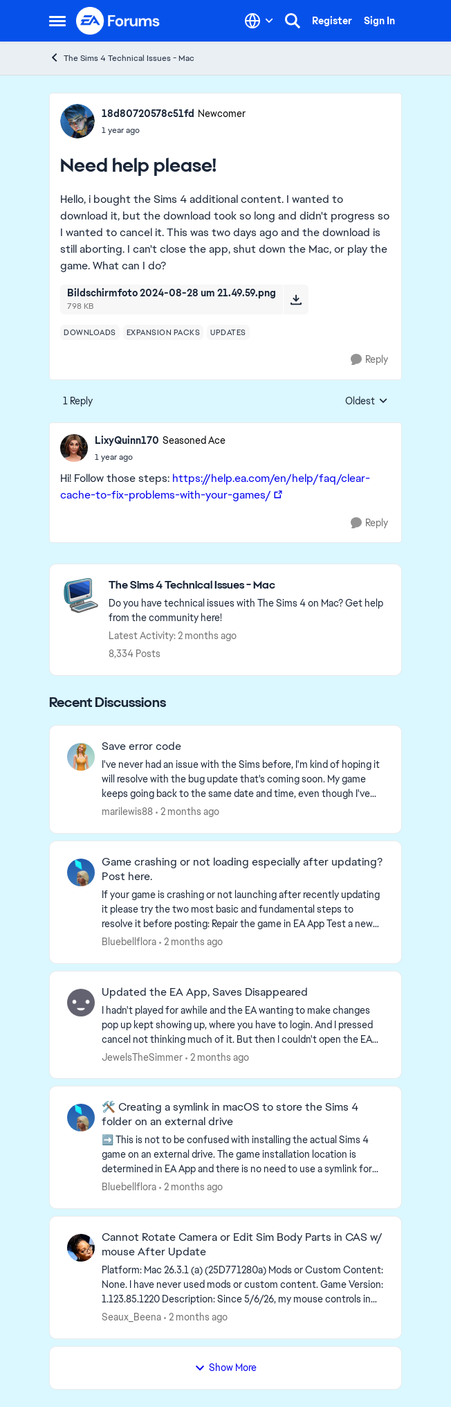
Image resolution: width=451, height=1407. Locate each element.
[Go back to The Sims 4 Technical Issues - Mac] (248, 585)
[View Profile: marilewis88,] (81, 757)
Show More (225, 1367)
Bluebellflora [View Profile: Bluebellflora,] (129, 941)
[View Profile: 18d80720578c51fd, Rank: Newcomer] (77, 121)
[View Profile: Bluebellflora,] (81, 872)
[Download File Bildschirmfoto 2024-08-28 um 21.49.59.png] (296, 299)
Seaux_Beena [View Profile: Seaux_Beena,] (131, 1317)
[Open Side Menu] (57, 20)
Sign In (379, 21)
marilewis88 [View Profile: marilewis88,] (127, 811)
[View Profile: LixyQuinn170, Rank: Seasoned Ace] (74, 448)
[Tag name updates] (228, 332)
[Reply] (369, 359)
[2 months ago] (187, 812)
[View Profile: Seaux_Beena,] (81, 1248)
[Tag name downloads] (90, 332)
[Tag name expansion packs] (163, 332)
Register (332, 21)
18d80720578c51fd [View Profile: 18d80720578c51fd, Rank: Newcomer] (148, 113)
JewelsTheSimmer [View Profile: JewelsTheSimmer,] (142, 1056)
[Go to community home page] (118, 21)
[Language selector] (259, 21)
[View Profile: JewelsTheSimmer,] (81, 1002)
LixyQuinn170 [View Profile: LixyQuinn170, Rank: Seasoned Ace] (127, 440)
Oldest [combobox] (366, 402)
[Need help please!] (160, 457)
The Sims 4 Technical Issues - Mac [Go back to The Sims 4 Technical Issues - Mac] (121, 58)
